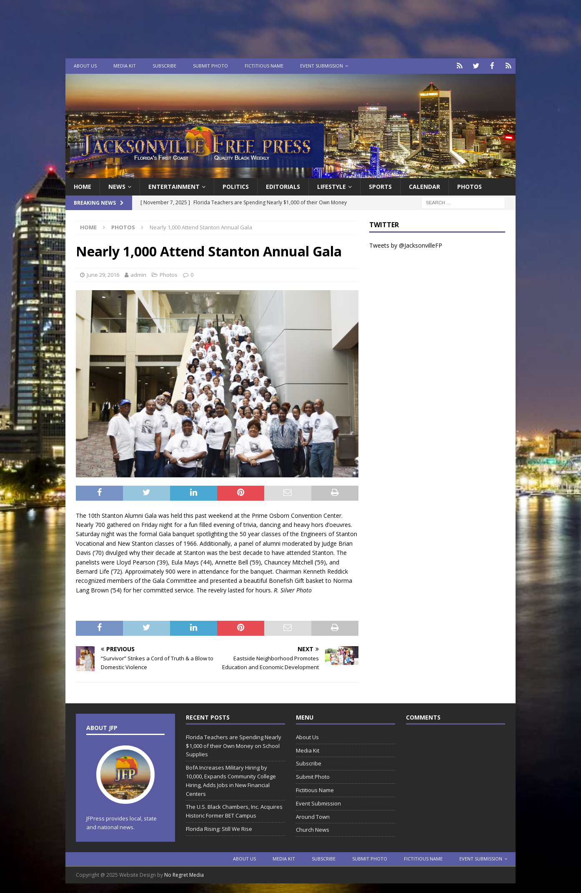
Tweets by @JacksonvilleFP (405, 244)
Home (82, 186)
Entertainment (174, 186)
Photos (469, 186)
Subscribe (164, 66)
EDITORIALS (283, 186)
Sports (380, 186)
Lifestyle (331, 186)
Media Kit (124, 66)
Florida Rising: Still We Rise (219, 828)
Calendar (424, 186)
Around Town (313, 816)
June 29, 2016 (103, 274)
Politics (236, 186)
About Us (85, 66)
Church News (312, 829)
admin (138, 274)
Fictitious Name (264, 66)
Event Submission (321, 66)
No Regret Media (184, 874)
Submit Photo (210, 66)
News (116, 186)
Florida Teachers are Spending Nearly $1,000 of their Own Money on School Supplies (233, 745)
